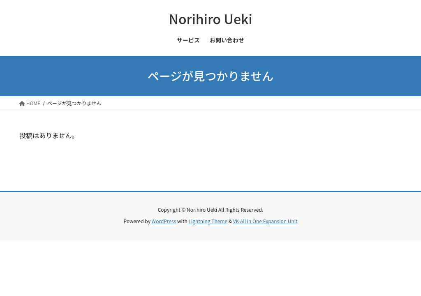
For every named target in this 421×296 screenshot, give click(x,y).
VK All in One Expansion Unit (265, 220)
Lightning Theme (207, 220)
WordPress (164, 220)
